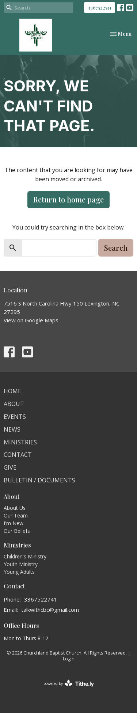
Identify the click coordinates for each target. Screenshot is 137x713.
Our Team (16, 515)
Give (10, 467)
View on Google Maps (31, 320)
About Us (15, 507)
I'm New (13, 523)
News (12, 429)
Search (116, 248)
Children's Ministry (25, 556)
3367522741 (99, 7)
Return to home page (68, 199)
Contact (18, 455)
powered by (68, 683)
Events (15, 417)
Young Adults (19, 571)
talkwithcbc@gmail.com (50, 609)
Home (12, 391)
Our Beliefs (17, 530)
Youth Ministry (21, 564)
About (14, 404)
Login (69, 658)
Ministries (20, 442)
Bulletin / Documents (39, 480)
